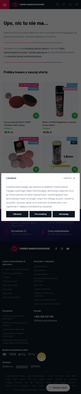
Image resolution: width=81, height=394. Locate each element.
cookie (25, 186)
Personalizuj (40, 214)
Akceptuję (63, 214)
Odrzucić (17, 214)
